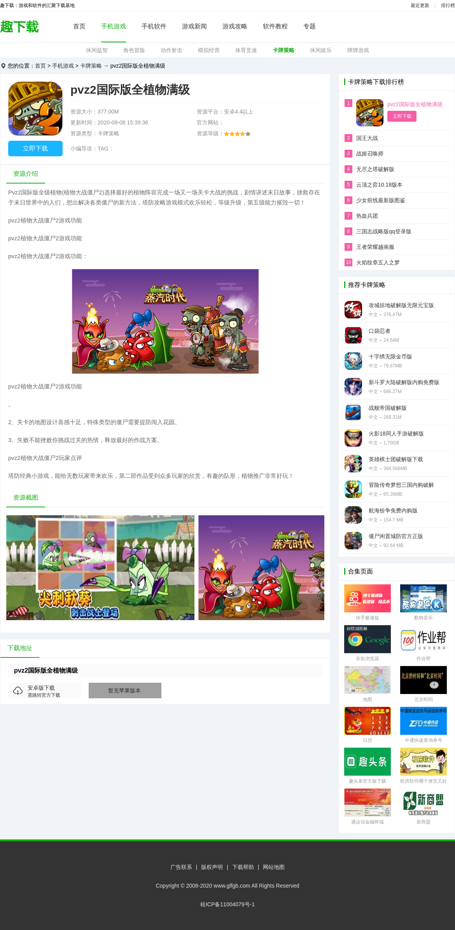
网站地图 (274, 867)
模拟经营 (209, 50)
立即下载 (35, 148)
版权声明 (212, 867)
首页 (79, 26)
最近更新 (420, 5)
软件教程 (275, 26)
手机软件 (154, 26)
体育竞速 (246, 50)
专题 (309, 26)
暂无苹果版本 (124, 690)
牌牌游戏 (358, 50)
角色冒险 (134, 50)
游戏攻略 (234, 26)
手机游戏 (113, 26)
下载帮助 (243, 867)
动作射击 (171, 50)
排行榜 (448, 5)
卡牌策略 (283, 50)
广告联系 (181, 867)
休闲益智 (97, 50)
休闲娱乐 (321, 50)
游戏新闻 (194, 26)
